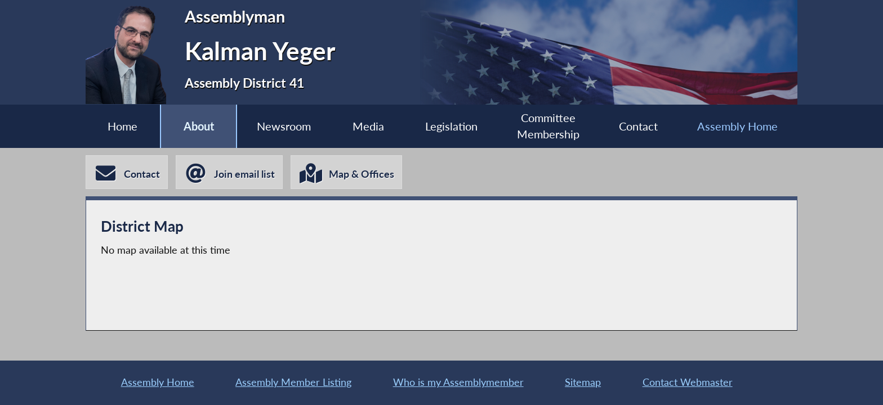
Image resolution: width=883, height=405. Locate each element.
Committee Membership (548, 126)
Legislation (451, 126)
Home (122, 126)
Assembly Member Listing (293, 382)
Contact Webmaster (688, 382)
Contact (638, 126)
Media (368, 126)
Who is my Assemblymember (458, 382)
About (199, 126)
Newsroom (284, 126)
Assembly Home (737, 126)
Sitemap (583, 382)
